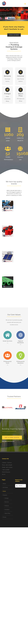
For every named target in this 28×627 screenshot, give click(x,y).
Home (4, 491)
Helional (7, 505)
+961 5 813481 (9, 465)
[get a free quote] (12, 437)
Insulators (7, 509)
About (4, 483)
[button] (3, 407)
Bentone (7, 502)
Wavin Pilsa (7, 513)
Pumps (4, 517)
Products (5, 495)
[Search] (17, 486)
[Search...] (20, 486)
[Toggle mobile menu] (25, 4)
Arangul (6, 498)
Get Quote (5, 487)
